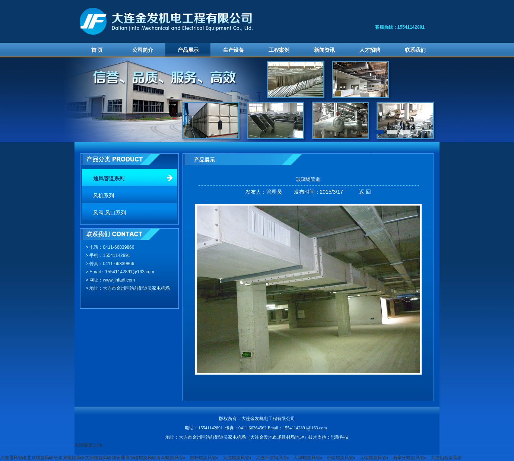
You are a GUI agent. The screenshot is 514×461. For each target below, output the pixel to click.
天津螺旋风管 (307, 457)
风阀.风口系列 (109, 213)
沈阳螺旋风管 (98, 457)
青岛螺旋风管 (169, 457)
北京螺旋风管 (40, 457)
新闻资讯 (324, 50)
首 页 (97, 50)
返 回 (365, 192)
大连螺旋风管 (236, 457)
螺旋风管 (147, 457)
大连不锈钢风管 (271, 457)
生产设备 (233, 50)
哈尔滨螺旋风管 (69, 457)
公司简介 (142, 50)
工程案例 (279, 50)
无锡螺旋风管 (373, 457)
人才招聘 (369, 50)
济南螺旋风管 (340, 457)
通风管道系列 (108, 178)
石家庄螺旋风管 (408, 457)
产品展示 (188, 50)
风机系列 (103, 195)
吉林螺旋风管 (203, 457)
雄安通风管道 (125, 457)
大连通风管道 (13, 457)
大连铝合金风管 (446, 457)
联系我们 (415, 50)
